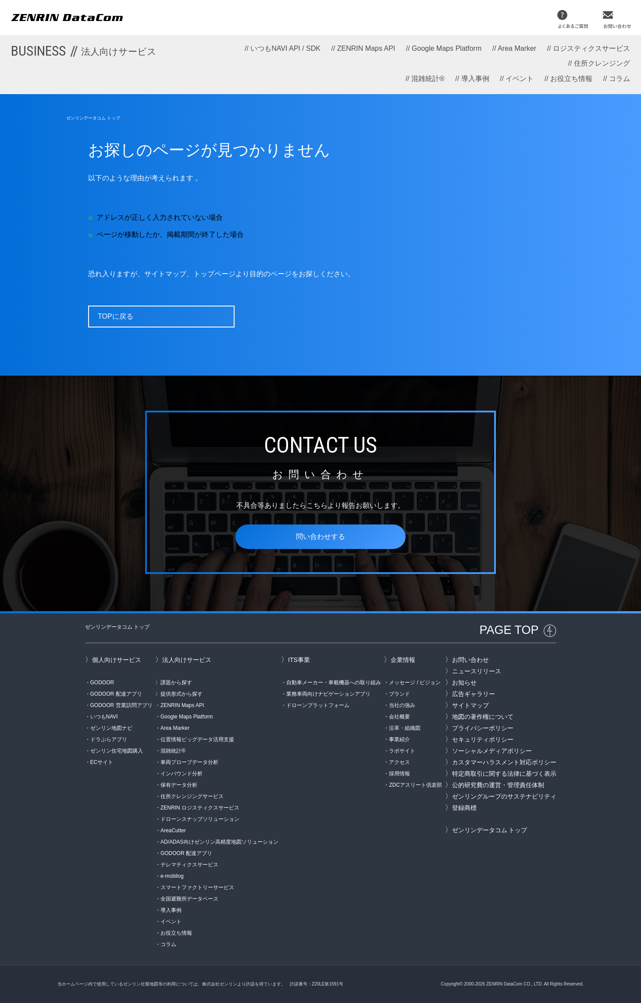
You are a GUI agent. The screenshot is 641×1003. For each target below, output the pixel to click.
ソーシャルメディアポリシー (492, 750)
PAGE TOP (508, 630)
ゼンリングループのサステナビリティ (504, 796)
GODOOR (102, 682)
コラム (619, 78)
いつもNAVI (104, 717)
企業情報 (403, 659)
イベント (520, 78)
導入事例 (475, 78)
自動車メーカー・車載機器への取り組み (333, 682)
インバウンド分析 (181, 774)
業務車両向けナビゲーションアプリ (328, 694)
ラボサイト (402, 751)
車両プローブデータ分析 (189, 762)
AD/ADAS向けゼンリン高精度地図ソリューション (219, 842)
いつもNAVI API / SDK (285, 48)
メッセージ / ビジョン (415, 682)
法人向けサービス (186, 659)
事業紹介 (399, 739)
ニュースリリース (476, 671)
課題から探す (176, 682)
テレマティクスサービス (189, 865)
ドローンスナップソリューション (199, 819)
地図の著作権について (482, 716)
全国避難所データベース (189, 899)
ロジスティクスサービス (591, 48)
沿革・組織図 (404, 728)
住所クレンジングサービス (192, 796)
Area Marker (517, 48)
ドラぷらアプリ (108, 739)
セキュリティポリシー (482, 739)
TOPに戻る (115, 316)
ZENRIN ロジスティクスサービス (199, 808)
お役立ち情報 (571, 78)
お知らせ (464, 682)
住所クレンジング (602, 63)
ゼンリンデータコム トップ (93, 118)
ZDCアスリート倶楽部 (415, 785)
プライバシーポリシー (482, 728)
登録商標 (464, 807)
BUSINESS (84, 51)
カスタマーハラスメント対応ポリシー (504, 762)
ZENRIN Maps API (366, 48)
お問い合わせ (470, 659)
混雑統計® (428, 78)
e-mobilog (172, 876)
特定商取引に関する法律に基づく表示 (504, 773)
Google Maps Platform (446, 48)
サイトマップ (470, 705)
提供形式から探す (181, 694)
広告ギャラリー (473, 693)
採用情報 (399, 774)
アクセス (399, 762)
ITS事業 (299, 659)
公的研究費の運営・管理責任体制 (498, 784)
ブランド (399, 694)
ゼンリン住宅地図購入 (116, 751)
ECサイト (102, 762)
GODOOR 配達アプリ (116, 694)
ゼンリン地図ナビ (111, 728)
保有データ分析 (178, 785)
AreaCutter (173, 830)
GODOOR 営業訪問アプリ (121, 705)
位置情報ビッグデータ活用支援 (197, 739)
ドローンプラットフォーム (317, 705)
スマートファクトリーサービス (197, 887)
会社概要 (399, 717)
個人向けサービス (116, 659)
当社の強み (402, 705)
